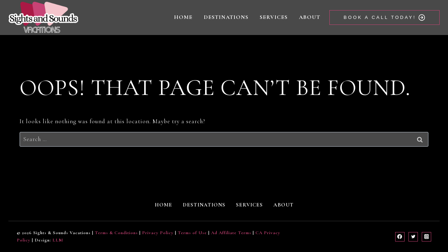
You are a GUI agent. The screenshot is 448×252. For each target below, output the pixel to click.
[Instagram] (426, 236)
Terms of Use (192, 233)
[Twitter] (413, 236)
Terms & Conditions (116, 233)
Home (183, 17)
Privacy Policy (158, 233)
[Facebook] (400, 236)
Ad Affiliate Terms (231, 233)
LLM (57, 240)
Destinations (226, 17)
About (309, 17)
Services (274, 17)
